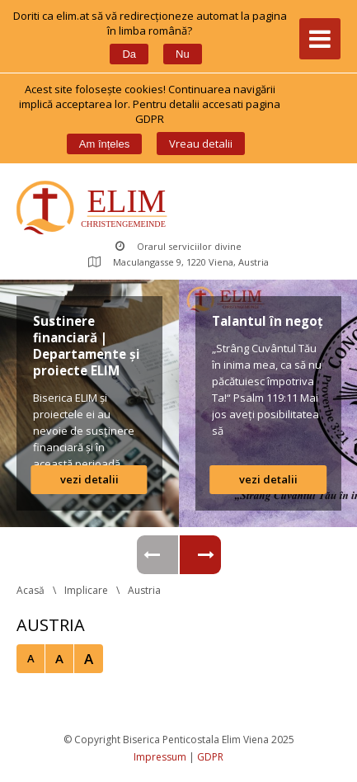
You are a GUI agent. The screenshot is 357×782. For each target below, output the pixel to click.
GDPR (210, 757)
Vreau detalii (201, 143)
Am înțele (104, 144)
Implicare (86, 590)
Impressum (160, 757)
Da (129, 54)
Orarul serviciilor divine (178, 246)
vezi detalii (89, 479)
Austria (144, 590)
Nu (183, 54)
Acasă (30, 590)
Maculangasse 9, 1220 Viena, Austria (178, 262)
